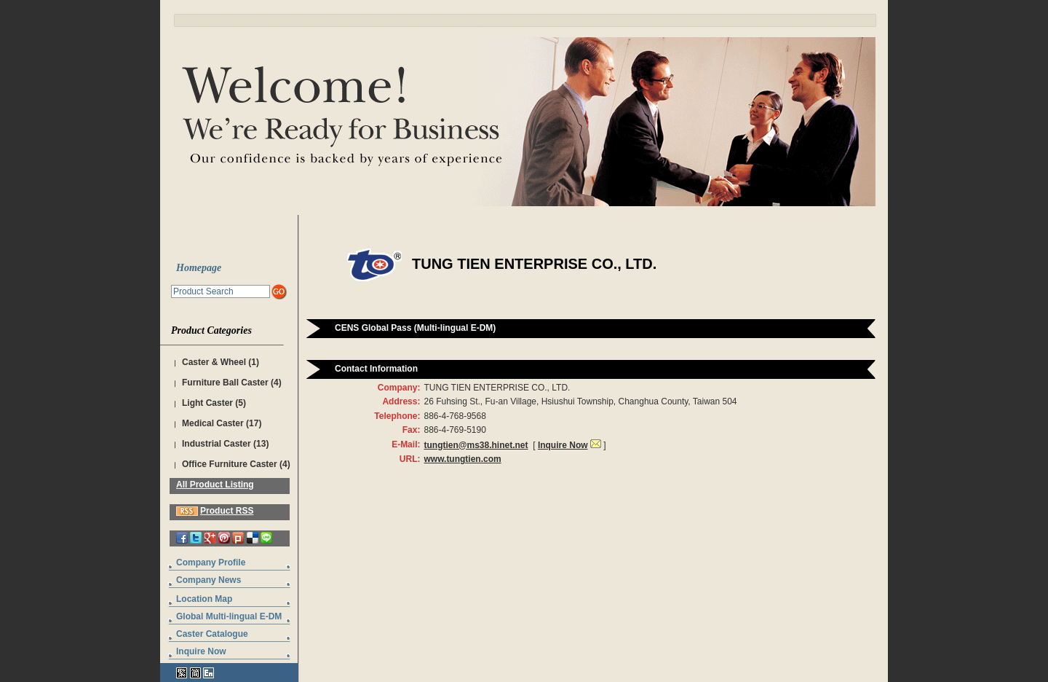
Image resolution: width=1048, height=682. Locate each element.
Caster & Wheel (214, 362)
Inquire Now (201, 651)
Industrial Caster (216, 444)
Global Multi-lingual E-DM (229, 616)
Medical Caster (213, 423)
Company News (208, 580)
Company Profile (210, 562)
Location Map (204, 599)
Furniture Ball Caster (225, 382)
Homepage (198, 267)
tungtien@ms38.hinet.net (476, 445)
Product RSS (226, 511)
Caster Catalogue (212, 634)
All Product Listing (215, 484)
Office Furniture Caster (229, 464)
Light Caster (207, 403)
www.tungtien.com (462, 459)
